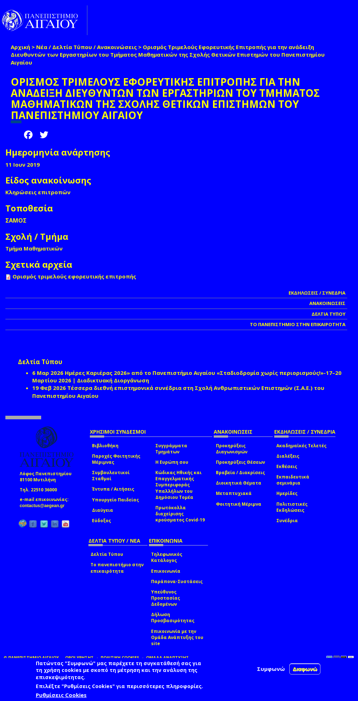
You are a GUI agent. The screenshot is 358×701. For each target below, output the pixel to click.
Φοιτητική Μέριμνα (238, 504)
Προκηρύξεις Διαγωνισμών (231, 449)
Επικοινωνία (165, 571)
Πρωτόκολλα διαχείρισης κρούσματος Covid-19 (180, 514)
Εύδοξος (101, 521)
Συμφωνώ (271, 668)
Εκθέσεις (286, 466)
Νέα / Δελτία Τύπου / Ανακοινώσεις (86, 47)
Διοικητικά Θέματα (238, 483)
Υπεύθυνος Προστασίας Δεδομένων (165, 598)
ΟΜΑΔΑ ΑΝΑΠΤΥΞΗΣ (167, 657)
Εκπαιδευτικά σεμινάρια (292, 480)
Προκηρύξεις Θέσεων (240, 462)
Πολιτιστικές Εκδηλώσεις (292, 507)
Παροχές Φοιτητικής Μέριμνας (116, 459)
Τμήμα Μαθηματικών (34, 248)
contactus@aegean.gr (44, 505)
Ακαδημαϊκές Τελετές (301, 446)
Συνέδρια (287, 521)
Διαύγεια (102, 510)
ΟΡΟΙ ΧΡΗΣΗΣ (79, 657)
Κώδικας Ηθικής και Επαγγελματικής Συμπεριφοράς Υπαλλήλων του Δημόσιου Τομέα (178, 484)
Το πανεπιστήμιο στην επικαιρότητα (117, 568)
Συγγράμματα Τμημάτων (171, 449)
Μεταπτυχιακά (234, 493)
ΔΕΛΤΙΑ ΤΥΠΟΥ (328, 314)
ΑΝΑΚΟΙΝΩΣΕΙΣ (327, 303)
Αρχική (20, 47)
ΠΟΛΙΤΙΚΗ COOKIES (120, 657)
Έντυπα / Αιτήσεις (113, 489)
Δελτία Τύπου (107, 554)
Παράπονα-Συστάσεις (177, 581)
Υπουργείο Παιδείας (115, 500)
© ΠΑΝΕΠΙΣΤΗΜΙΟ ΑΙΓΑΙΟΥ (31, 657)
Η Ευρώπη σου (171, 462)
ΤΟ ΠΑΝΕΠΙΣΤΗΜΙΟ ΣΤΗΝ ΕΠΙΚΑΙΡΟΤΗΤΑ (297, 324)
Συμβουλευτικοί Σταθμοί (111, 475)
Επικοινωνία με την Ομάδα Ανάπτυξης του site (177, 637)
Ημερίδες (286, 493)
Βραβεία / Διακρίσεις (240, 472)
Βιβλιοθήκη (105, 446)
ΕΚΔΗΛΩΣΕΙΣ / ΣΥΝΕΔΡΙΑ (317, 293)
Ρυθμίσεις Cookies (61, 694)
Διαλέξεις (287, 456)
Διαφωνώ (304, 669)
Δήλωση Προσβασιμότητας (172, 617)
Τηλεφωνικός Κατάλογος (166, 557)
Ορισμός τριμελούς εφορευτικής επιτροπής (74, 276)
